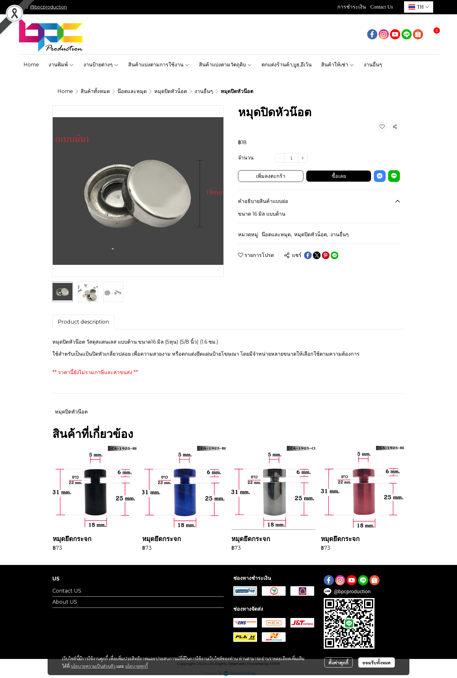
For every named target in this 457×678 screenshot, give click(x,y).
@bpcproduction (48, 7)
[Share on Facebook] (308, 255)
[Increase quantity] (302, 157)
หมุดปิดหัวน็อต (170, 91)
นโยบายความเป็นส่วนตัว (93, 666)
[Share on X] (317, 255)
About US (64, 602)
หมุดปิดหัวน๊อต (71, 412)
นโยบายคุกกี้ (136, 666)
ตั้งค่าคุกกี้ (338, 663)
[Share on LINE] (334, 255)
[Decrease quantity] (279, 157)
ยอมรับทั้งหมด (376, 663)
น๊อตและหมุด (132, 91)
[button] (418, 7)
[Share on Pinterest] (325, 255)
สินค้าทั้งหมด (95, 91)
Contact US (66, 591)
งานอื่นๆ (204, 91)
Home (65, 91)
